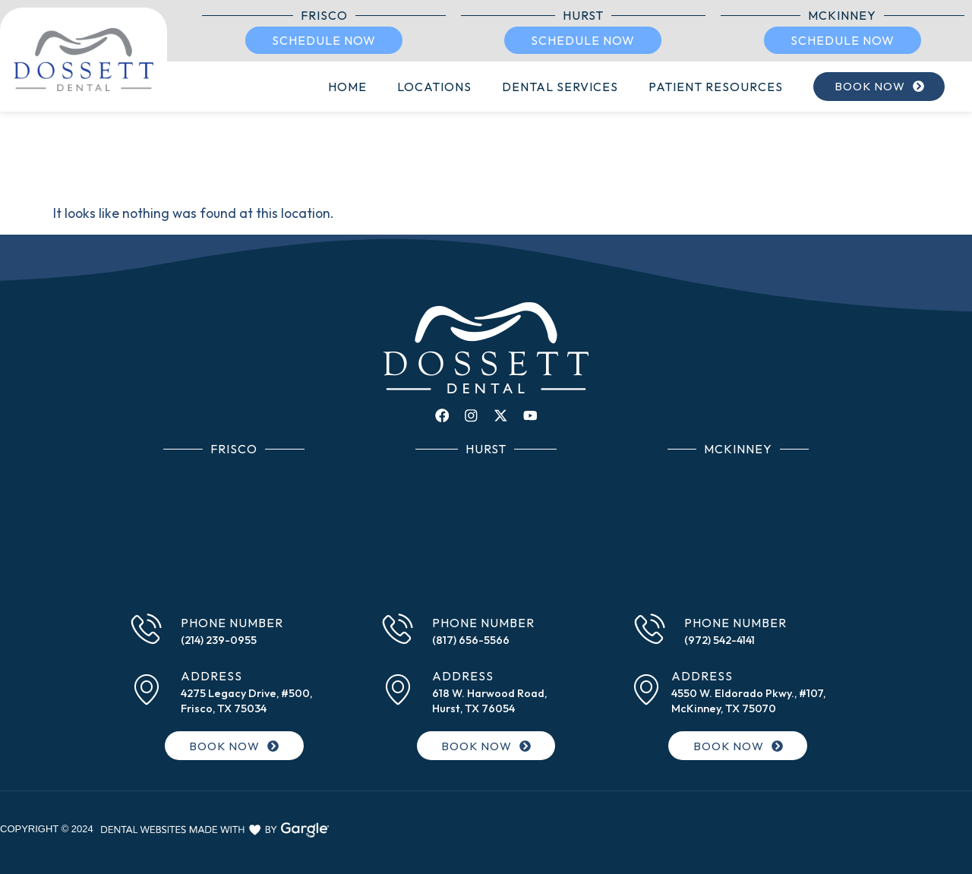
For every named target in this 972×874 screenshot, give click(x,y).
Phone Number (232, 624)
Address (211, 677)
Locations (419, 86)
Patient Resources (700, 86)
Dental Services (545, 86)
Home (332, 86)
